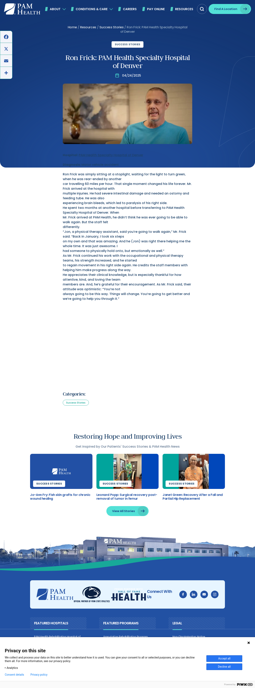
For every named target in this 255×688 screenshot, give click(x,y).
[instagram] (219, 596)
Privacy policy (38, 674)
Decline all (224, 666)
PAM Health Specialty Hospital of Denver (111, 155)
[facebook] (187, 596)
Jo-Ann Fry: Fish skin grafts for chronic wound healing (56, 498)
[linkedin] (198, 596)
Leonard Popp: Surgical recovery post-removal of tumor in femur (125, 498)
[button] (202, 9)
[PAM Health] (22, 9)
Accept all (224, 658)
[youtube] (209, 596)
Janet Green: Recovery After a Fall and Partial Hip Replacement (194, 498)
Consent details (14, 674)
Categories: (74, 394)
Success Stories (127, 44)
